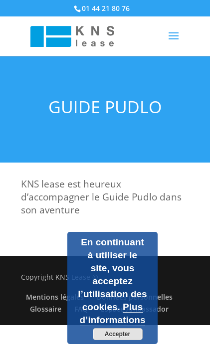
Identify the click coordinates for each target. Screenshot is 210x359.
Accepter (117, 334)
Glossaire (45, 309)
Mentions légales (55, 297)
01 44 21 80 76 (106, 8)
